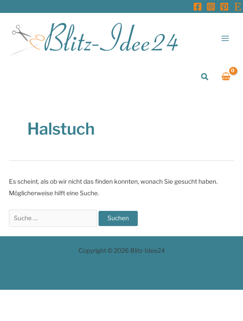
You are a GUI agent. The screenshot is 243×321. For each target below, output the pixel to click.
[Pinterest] (224, 6)
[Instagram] (210, 6)
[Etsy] (237, 6)
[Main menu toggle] (225, 38)
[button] (205, 76)
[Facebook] (197, 6)
